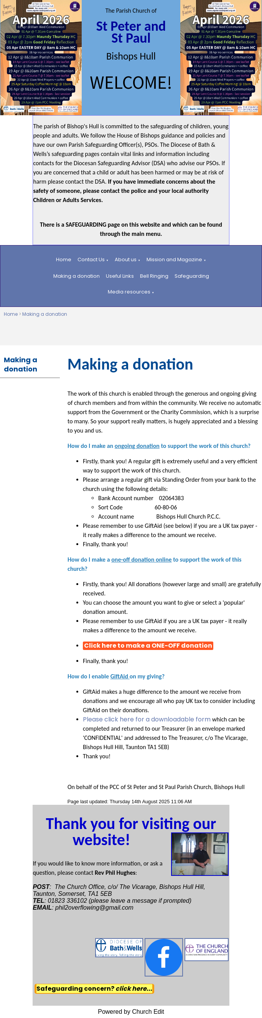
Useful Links (120, 276)
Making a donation (76, 276)
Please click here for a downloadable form (147, 719)
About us (126, 259)
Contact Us (91, 259)
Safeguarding (192, 276)
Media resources (129, 291)
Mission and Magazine (174, 259)
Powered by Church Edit (131, 1011)
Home (63, 259)
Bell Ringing (154, 276)
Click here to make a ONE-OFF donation (148, 646)
